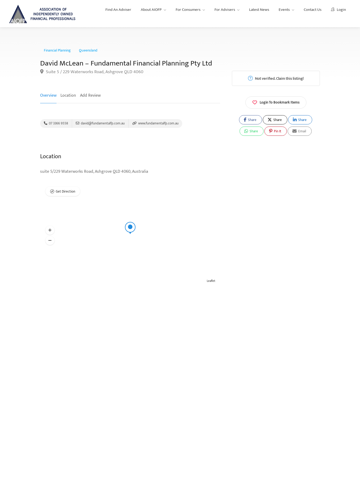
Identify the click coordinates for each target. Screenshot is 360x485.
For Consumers (188, 9)
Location (68, 95)
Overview (48, 95)
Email (299, 131)
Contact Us (312, 9)
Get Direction (65, 191)
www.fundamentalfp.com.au (155, 123)
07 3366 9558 (56, 123)
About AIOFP (151, 9)
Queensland (88, 50)
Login (338, 9)
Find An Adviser (118, 9)
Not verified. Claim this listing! (276, 78)
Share (250, 120)
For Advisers (224, 9)
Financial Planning (57, 50)
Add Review (90, 95)
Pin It (275, 131)
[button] (49, 230)
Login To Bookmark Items (276, 102)
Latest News (259, 9)
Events (284, 9)
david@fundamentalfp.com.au (100, 123)
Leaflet (211, 281)
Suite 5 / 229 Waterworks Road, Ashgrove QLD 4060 (91, 72)
